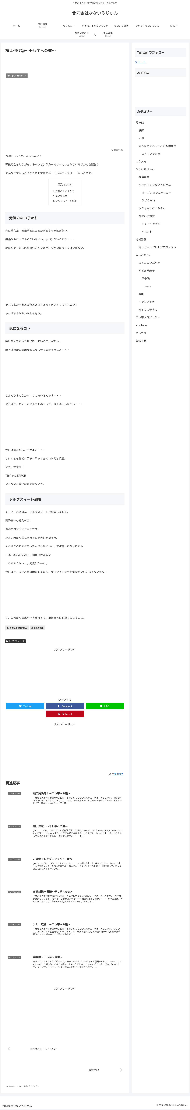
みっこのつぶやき (149, 263)
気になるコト (62, 196)
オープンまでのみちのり (156, 193)
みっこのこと (144, 255)
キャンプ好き (147, 302)
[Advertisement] (64, 62)
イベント (147, 231)
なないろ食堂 (147, 216)
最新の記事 (38, 628)
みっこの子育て (148, 309)
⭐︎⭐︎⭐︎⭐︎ (148, 286)
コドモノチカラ (151, 154)
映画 (141, 294)
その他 (140, 122)
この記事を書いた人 (18, 628)
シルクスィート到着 (66, 200)
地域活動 (141, 239)
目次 (60, 184)
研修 (141, 138)
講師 (141, 130)
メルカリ (141, 333)
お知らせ (141, 340)
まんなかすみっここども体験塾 (157, 146)
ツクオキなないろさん (152, 208)
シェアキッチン (151, 224)
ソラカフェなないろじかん (155, 185)
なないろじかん (145, 169)
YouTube (141, 325)
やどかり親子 (147, 270)
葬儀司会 (144, 177)
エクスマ (141, 161)
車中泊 (146, 278)
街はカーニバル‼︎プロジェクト (157, 247)
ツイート (140, 62)
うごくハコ (148, 200)
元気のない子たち (64, 191)
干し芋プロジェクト (15, 641)
